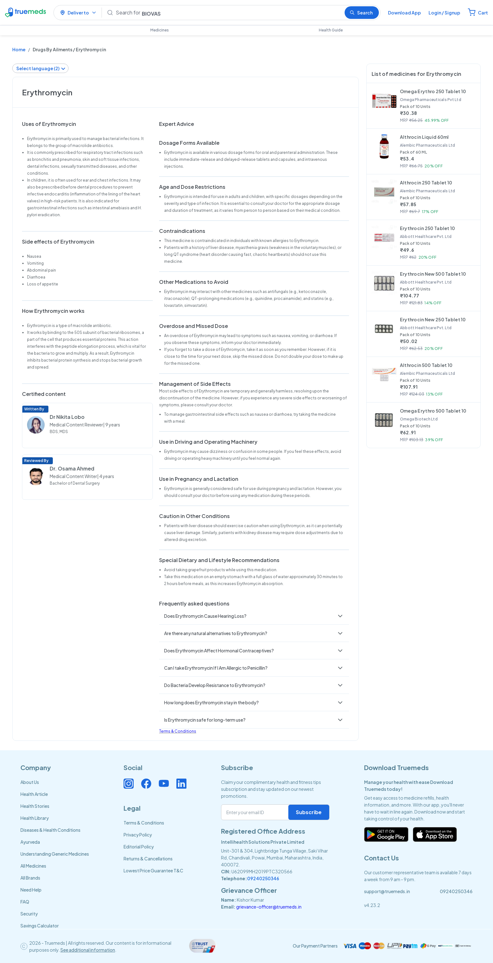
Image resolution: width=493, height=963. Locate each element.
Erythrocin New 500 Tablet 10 (433, 274)
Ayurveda (30, 842)
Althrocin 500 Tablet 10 (426, 365)
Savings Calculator (39, 925)
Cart (483, 12)
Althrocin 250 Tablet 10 (426, 182)
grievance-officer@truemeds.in (269, 907)
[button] (254, 615)
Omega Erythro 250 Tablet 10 (433, 91)
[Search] (228, 12)
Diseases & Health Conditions (50, 830)
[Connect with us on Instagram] (129, 784)
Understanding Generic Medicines (54, 854)
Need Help (31, 890)
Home (18, 49)
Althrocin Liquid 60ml (424, 137)
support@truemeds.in (387, 891)
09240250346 (263, 878)
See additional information (87, 950)
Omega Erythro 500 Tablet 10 (433, 411)
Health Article (34, 794)
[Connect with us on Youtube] (164, 784)
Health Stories (34, 806)
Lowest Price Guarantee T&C (153, 870)
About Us (29, 782)
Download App (404, 12)
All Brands (30, 878)
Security (29, 913)
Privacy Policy (138, 834)
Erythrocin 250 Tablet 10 (427, 228)
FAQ (24, 901)
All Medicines (33, 866)
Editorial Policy (139, 846)
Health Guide (331, 30)
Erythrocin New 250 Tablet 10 (433, 319)
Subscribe (309, 812)
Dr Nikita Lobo (67, 417)
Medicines (159, 30)
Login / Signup (444, 12)
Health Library (34, 818)
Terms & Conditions (177, 731)
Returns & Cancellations (148, 858)
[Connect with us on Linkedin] (181, 784)
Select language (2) (41, 68)
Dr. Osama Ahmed (72, 468)
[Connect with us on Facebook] (146, 784)
